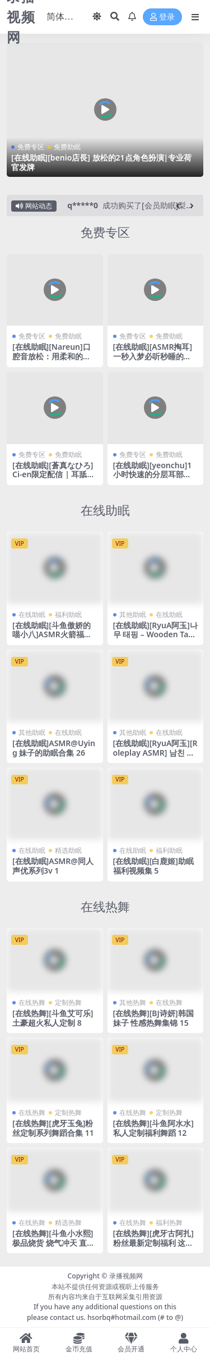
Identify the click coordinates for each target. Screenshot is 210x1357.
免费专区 (30, 147)
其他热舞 (132, 1002)
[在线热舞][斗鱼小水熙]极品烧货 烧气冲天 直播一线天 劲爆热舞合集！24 (53, 1247)
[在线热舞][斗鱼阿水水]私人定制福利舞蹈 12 (153, 1128)
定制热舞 (68, 1002)
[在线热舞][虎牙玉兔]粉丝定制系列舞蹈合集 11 (53, 1128)
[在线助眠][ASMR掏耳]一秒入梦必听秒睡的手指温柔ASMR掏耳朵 (153, 356)
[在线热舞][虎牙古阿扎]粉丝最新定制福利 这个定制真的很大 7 (153, 1243)
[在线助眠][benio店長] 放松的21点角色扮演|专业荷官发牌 (101, 162)
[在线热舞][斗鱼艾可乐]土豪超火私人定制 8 (52, 1018)
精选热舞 (68, 1222)
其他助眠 (132, 614)
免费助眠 (67, 147)
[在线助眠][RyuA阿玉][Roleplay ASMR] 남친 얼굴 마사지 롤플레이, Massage (155, 757)
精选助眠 (68, 850)
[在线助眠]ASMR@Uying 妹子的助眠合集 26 (53, 748)
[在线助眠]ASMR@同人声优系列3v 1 (53, 866)
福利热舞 (169, 1222)
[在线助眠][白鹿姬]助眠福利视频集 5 (153, 866)
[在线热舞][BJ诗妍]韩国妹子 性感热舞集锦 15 (153, 1018)
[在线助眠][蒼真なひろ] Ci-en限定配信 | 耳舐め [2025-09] (53, 475)
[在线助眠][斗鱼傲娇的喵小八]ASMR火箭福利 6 (52, 635)
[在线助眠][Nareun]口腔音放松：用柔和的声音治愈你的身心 (51, 356)
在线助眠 (105, 510)
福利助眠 (68, 614)
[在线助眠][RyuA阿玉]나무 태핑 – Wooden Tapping (155, 635)
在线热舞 (105, 906)
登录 (162, 17)
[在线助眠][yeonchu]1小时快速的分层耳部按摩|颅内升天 (152, 475)
